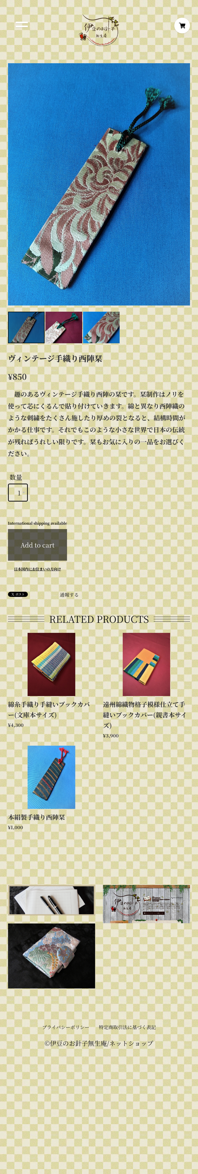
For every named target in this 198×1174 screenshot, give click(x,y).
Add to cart (37, 544)
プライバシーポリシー (65, 1027)
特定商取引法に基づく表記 (127, 1027)
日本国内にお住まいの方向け (37, 568)
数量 (16, 477)
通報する (69, 594)
